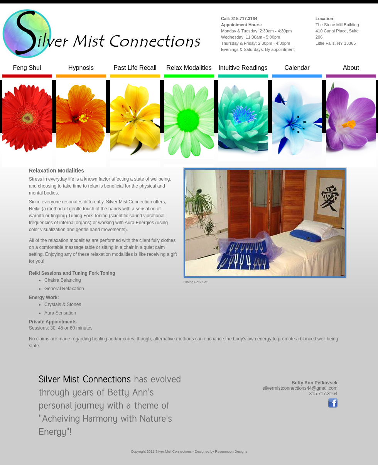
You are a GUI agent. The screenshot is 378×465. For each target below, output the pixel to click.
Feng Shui (27, 71)
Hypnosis (81, 71)
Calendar (297, 71)
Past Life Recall (135, 71)
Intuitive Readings (243, 71)
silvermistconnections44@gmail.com (300, 388)
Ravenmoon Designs (231, 451)
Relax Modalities (189, 71)
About (351, 71)
